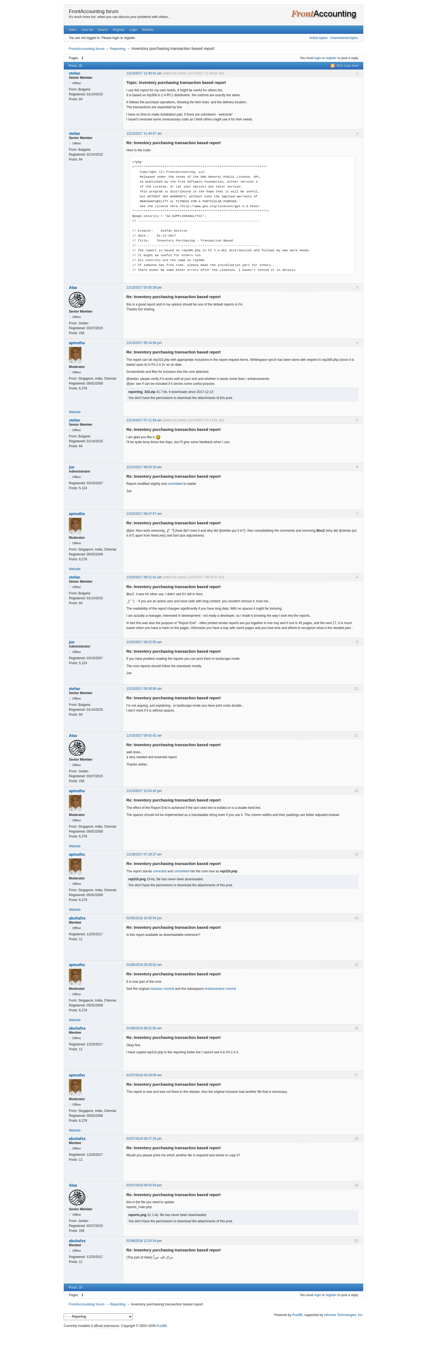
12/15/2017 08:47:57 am (144, 514)
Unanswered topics (344, 38)
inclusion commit (162, 989)
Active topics (318, 38)
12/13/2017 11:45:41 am (144, 73)
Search (103, 30)
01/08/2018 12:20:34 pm (144, 1241)
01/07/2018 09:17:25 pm (144, 1139)
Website (148, 30)
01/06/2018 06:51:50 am (144, 1028)
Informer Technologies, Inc (343, 1315)
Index (73, 30)
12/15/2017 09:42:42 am (144, 735)
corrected (159, 871)
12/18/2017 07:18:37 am (144, 854)
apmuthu (77, 343)
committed (174, 484)
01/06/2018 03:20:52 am (144, 965)
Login (133, 30)
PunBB (297, 1315)
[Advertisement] (213, 1341)
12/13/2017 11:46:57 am (144, 133)
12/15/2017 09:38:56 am (144, 689)
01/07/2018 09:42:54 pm (144, 1185)
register (331, 58)
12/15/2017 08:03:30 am (144, 467)
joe (71, 467)
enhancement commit (220, 989)
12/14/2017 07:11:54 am (144, 420)
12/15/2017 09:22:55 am (144, 642)
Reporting (117, 49)
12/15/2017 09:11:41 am (144, 577)
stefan (74, 73)
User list (87, 30)
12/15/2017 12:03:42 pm (144, 791)
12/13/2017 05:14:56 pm (144, 343)
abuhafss (77, 918)
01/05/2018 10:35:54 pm (144, 918)
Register (118, 30)
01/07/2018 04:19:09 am (144, 1075)
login (317, 58)
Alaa (73, 287)
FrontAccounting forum (93, 11)
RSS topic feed (347, 66)
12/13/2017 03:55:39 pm (144, 287)
